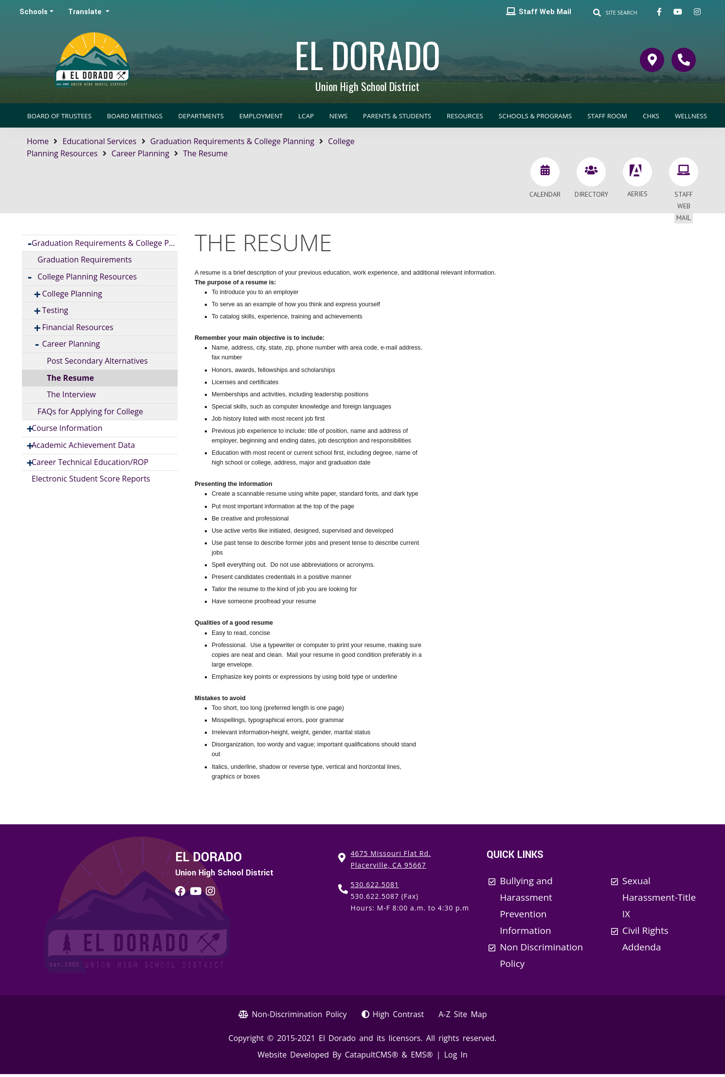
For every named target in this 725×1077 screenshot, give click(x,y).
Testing (55, 310)
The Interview (71, 394)
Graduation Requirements (84, 259)
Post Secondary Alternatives (97, 360)
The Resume (205, 153)
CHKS (651, 115)
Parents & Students (397, 115)
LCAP (306, 115)
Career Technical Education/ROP (90, 462)
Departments (201, 115)
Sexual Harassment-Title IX (659, 897)
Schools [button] (33, 12)
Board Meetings (135, 115)
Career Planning (140, 153)
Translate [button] (86, 12)
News (338, 115)
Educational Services (100, 141)
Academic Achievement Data (83, 445)
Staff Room (607, 115)
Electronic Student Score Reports (91, 478)
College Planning (72, 293)
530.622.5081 (375, 884)
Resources (465, 115)
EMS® (422, 1054)
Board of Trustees (59, 115)
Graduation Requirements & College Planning (232, 141)
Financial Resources (77, 327)
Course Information (67, 428)
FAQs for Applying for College (90, 411)
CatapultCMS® (371, 1054)
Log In (456, 1054)
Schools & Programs (535, 115)
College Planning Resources (87, 276)
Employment (261, 115)
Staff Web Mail (545, 12)
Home (38, 141)
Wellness (691, 115)
